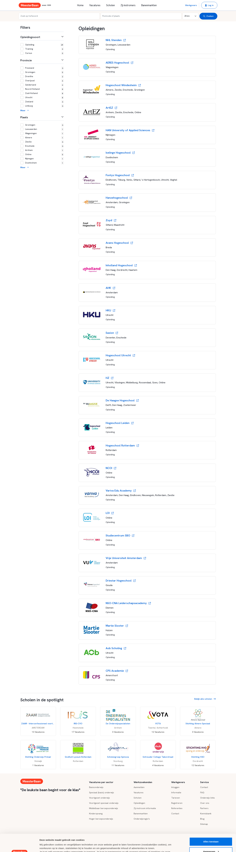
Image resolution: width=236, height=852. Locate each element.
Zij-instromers (128, 5)
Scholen (110, 5)
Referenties (176, 808)
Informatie (176, 792)
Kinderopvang (95, 813)
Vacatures (94, 5)
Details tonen (46, 846)
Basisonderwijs (96, 787)
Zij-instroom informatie (145, 808)
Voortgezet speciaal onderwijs (103, 803)
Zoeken (208, 16)
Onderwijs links (207, 797)
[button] (209, 5)
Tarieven (175, 797)
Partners (204, 808)
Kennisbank (205, 813)
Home (80, 5)
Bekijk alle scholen (205, 699)
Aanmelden (139, 787)
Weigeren (211, 843)
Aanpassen (211, 833)
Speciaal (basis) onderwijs (101, 792)
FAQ (202, 792)
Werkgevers (191, 5)
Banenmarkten (149, 5)
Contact (175, 813)
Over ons (204, 803)
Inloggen (175, 787)
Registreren (176, 803)
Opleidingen (139, 803)
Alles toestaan (211, 824)
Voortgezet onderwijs (99, 797)
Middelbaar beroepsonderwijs (103, 808)
